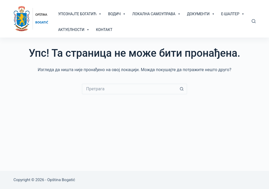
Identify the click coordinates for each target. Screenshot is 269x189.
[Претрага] (254, 21)
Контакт (104, 30)
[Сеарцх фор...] (129, 89)
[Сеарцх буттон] (182, 89)
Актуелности (74, 30)
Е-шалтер (233, 14)
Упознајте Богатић (80, 14)
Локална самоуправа (156, 14)
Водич (117, 14)
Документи (201, 14)
